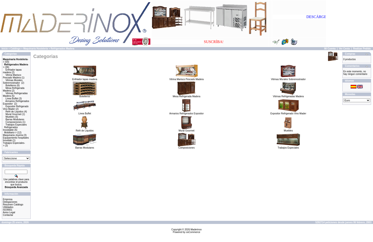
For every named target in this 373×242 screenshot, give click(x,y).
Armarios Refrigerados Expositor (186, 112)
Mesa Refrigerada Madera (186, 95)
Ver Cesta (344, 48)
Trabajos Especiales (16, 124)
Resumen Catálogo (13, 204)
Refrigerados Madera (62, 48)
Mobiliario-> (10, 132)
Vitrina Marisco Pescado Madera (12, 76)
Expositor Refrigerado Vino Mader (288, 112)
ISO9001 (7, 209)
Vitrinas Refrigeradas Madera (288, 95)
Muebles (10, 117)
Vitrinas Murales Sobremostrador (13, 81)
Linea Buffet (11, 98)
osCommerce (193, 232)
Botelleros (10, 85)
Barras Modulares (14, 119)
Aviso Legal (9, 212)
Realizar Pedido (362, 48)
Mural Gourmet (13, 114)
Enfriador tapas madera (84, 78)
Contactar (8, 215)
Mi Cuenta (330, 48)
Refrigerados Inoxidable (10, 128)
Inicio (5, 48)
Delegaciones (10, 202)
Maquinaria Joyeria (13, 135)
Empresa (7, 199)
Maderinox (196, 229)
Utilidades (8, 207)
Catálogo (15, 48)
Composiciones (13, 122)
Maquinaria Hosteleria (35, 48)
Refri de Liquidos (14, 111)
